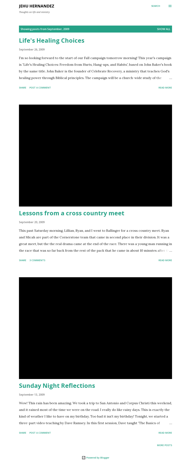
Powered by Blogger (95, 457)
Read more (165, 87)
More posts (164, 445)
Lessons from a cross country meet (71, 213)
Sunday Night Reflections (57, 386)
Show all (163, 29)
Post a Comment (40, 87)
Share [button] (22, 87)
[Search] (155, 6)
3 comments (37, 260)
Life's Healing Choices (51, 40)
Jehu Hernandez (36, 6)
